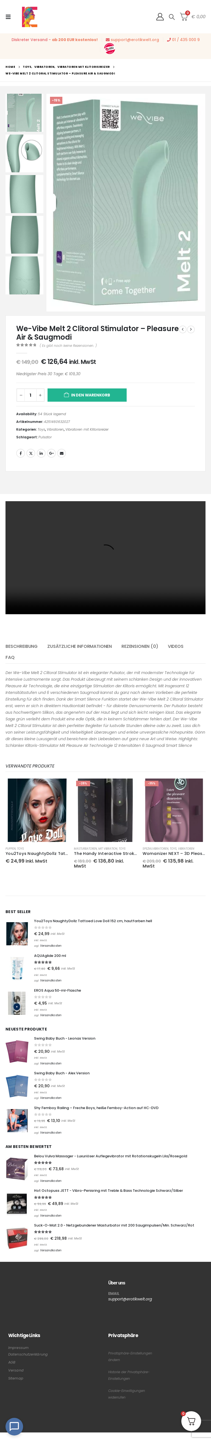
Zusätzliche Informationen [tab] (79, 646)
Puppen (10, 849)
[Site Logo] (29, 16)
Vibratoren (55, 429)
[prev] (183, 329)
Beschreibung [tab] (21, 646)
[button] (9, 17)
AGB (11, 1370)
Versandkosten (51, 946)
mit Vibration (107, 849)
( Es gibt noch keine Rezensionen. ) (68, 345)
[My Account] (160, 16)
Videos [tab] (176, 646)
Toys (41, 429)
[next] (191, 329)
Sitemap (15, 1386)
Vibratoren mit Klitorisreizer (87, 429)
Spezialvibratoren (155, 849)
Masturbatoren (85, 849)
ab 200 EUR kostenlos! (75, 39)
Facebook (20, 453)
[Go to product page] (36, 810)
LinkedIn (41, 453)
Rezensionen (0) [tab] (139, 646)
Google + (51, 453)
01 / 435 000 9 (186, 39)
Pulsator (45, 437)
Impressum (18, 1356)
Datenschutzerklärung (28, 1363)
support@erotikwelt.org (135, 39)
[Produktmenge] (30, 395)
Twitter (30, 453)
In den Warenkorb (90, 395)
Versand (16, 1378)
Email (61, 453)
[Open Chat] (14, 1426)
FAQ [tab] (10, 657)
